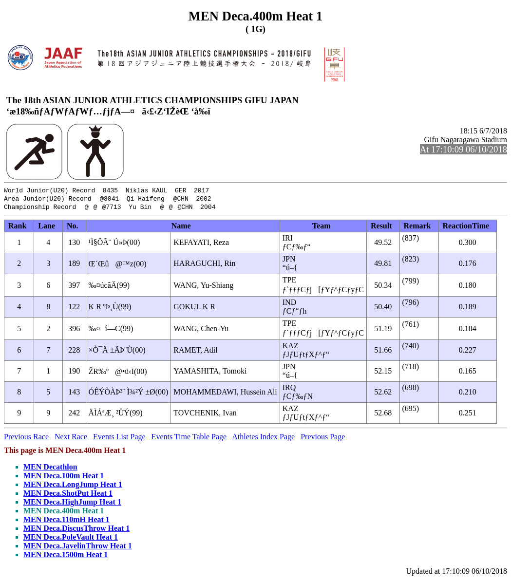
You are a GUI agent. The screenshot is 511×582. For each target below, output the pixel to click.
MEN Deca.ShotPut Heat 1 (68, 495)
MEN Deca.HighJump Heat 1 (72, 504)
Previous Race (26, 439)
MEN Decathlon (50, 469)
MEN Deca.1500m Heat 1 (65, 557)
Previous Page (323, 439)
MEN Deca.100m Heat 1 (63, 478)
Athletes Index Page (263, 439)
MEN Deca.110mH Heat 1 (66, 522)
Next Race (71, 439)
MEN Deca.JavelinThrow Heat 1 (77, 548)
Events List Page (119, 439)
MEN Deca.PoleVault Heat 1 (70, 539)
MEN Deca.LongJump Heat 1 (72, 487)
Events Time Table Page (189, 439)
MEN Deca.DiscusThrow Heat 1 (76, 530)
